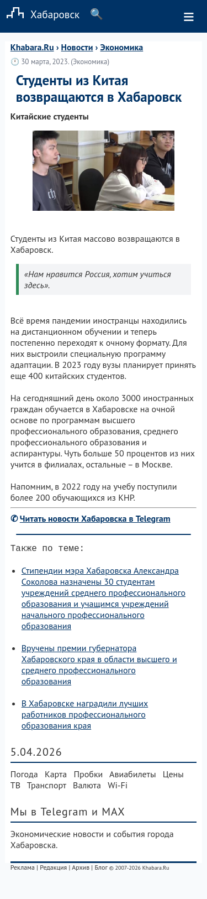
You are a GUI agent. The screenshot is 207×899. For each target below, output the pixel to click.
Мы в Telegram (49, 814)
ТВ (15, 787)
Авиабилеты (132, 776)
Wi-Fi (118, 787)
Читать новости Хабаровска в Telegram (95, 518)
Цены (173, 776)
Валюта (87, 787)
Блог (100, 869)
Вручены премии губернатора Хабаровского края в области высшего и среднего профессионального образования (99, 667)
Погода (24, 776)
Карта (56, 776)
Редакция (53, 869)
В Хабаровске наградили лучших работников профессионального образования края (85, 716)
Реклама (22, 869)
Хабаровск (39, 14)
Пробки (88, 776)
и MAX (108, 814)
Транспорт (46, 787)
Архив (80, 869)
